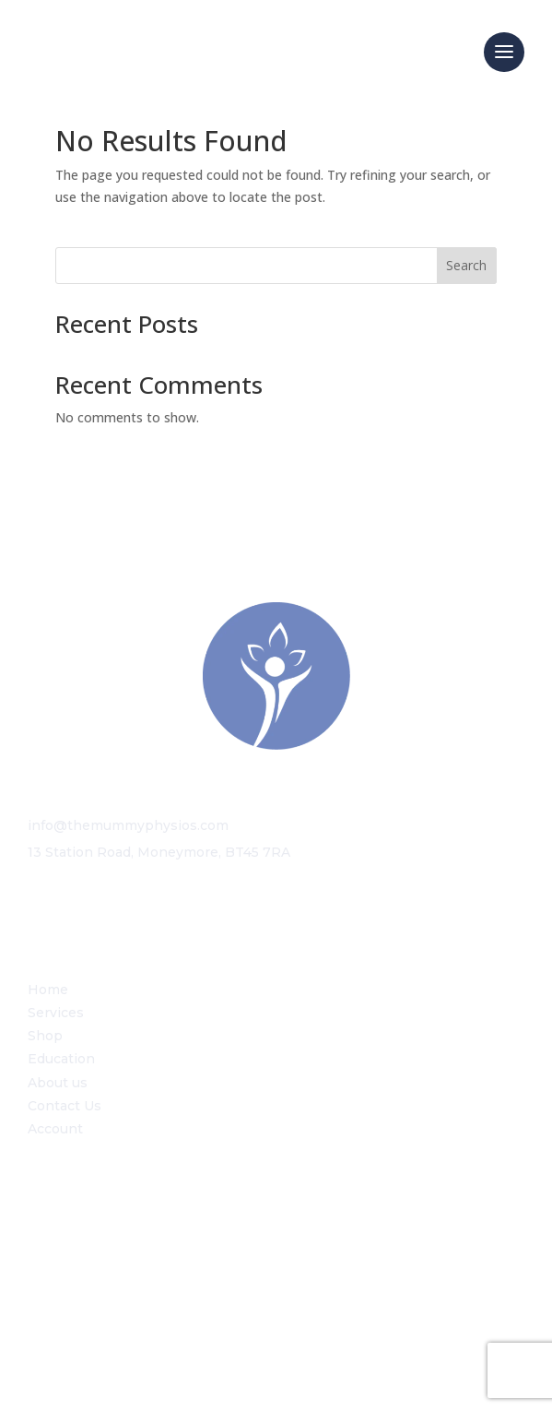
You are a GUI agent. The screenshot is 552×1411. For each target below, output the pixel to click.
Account (55, 1128)
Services (56, 1012)
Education (61, 1058)
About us (58, 1082)
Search (466, 265)
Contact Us (64, 1105)
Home (48, 989)
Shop (45, 1035)
